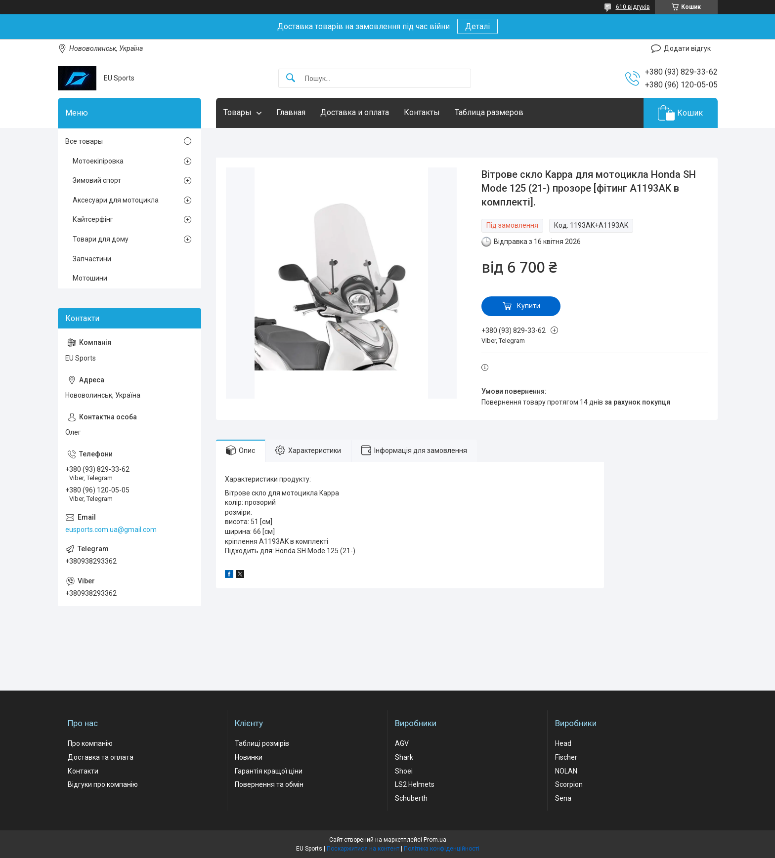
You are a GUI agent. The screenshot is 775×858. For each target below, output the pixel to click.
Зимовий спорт (97, 180)
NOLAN (566, 771)
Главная (290, 112)
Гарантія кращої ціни (268, 771)
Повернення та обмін (269, 784)
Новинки (248, 757)
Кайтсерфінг (93, 219)
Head (563, 743)
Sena (563, 798)
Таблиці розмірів (262, 743)
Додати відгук (687, 48)
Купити (528, 306)
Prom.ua (435, 839)
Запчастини (92, 259)
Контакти (83, 771)
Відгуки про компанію (103, 784)
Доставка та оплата (100, 757)
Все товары (84, 141)
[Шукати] (291, 78)
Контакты (422, 112)
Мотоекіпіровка (98, 161)
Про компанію (90, 743)
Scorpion (569, 784)
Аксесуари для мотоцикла (116, 200)
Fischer (566, 757)
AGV (402, 743)
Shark (404, 757)
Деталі (477, 26)
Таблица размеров (489, 112)
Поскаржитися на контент (363, 848)
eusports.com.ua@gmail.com (111, 529)
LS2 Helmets (414, 784)
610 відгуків (633, 6)
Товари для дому (101, 239)
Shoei (404, 771)
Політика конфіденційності (441, 848)
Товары (237, 112)
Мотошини (90, 278)
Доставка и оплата (354, 112)
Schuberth (411, 798)
